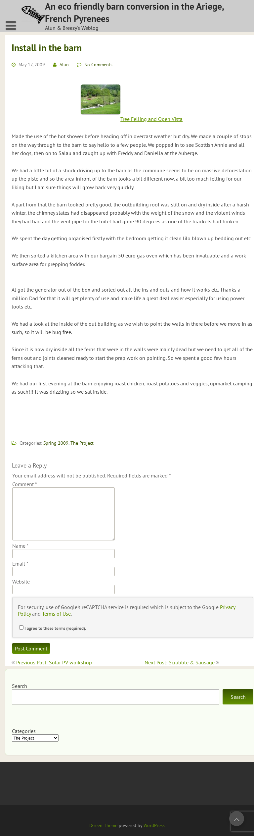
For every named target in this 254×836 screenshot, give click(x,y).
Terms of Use (56, 613)
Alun (64, 65)
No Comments (98, 65)
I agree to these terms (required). (52, 628)
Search (19, 686)
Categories (24, 731)
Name (20, 545)
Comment (24, 484)
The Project (82, 443)
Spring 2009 (55, 443)
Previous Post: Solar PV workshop (54, 662)
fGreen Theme (103, 825)
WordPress (154, 825)
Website (21, 581)
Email (20, 563)
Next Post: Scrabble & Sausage (180, 662)
